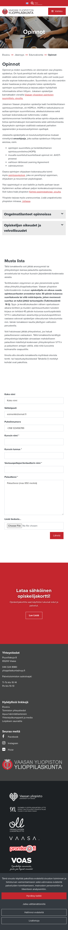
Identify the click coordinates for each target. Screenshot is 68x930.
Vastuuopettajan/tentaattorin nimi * (23, 463)
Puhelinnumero (12, 421)
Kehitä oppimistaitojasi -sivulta (45, 191)
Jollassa (26, 201)
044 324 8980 (9, 667)
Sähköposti (10, 408)
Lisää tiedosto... (12, 519)
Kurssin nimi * (11, 435)
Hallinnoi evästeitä (34, 912)
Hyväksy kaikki (34, 895)
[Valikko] (57, 11)
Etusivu (6, 706)
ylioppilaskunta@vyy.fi (13, 670)
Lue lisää (34, 615)
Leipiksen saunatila (12, 721)
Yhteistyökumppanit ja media (17, 717)
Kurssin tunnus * (13, 449)
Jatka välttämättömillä (34, 904)
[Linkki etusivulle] (17, 11)
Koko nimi (9, 394)
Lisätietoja (34, 920)
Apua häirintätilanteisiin (14, 714)
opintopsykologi (16, 175)
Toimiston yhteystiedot (14, 710)
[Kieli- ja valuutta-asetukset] (27, 3)
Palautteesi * (11, 477)
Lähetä (56, 535)
